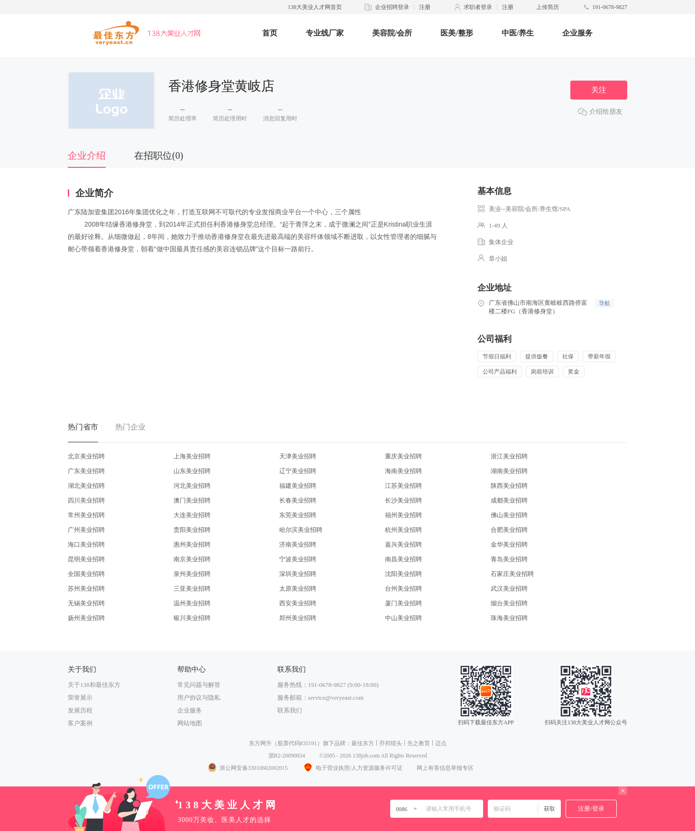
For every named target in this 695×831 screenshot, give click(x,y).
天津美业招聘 (297, 456)
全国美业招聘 (86, 573)
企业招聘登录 (392, 7)
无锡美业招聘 (86, 603)
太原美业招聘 (297, 588)
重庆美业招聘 (403, 456)
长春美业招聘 (297, 500)
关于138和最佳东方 (94, 684)
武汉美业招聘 (509, 588)
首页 (269, 33)
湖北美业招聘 (86, 485)
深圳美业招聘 (297, 573)
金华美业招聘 (509, 544)
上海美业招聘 (192, 456)
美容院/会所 (392, 33)
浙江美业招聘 (509, 456)
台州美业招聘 (403, 588)
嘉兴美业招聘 (403, 544)
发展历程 (80, 710)
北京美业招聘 (86, 456)
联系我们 (289, 710)
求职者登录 (478, 7)
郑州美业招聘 (297, 617)
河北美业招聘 (192, 485)
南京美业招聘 (192, 559)
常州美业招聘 (86, 515)
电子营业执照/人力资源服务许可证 (352, 768)
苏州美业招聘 (86, 588)
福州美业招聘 (403, 515)
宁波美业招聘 (297, 559)
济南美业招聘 (297, 544)
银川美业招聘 (192, 617)
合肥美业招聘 (509, 529)
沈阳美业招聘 (403, 573)
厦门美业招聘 (403, 603)
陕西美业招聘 (509, 485)
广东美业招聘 (86, 471)
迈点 (441, 743)
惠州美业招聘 (192, 544)
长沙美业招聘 (403, 500)
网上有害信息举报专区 (445, 768)
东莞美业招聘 (297, 515)
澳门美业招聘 (192, 500)
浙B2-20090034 (286, 755)
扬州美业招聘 (86, 617)
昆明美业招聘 (86, 559)
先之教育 (418, 743)
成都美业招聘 (509, 500)
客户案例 (80, 723)
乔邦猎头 (390, 743)
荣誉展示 (80, 697)
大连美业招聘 (192, 515)
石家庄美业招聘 (512, 573)
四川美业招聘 (86, 500)
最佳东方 (362, 743)
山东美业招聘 (192, 471)
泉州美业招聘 (192, 573)
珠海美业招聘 (509, 617)
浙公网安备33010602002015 (247, 768)
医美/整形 (456, 33)
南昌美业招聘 (403, 559)
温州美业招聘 (192, 603)
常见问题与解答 (198, 684)
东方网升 (260, 743)
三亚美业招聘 (192, 588)
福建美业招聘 (297, 485)
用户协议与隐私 (198, 697)
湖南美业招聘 (509, 471)
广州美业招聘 (86, 529)
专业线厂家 (325, 33)
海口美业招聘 (86, 544)
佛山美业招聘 (509, 515)
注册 (424, 7)
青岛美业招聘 (509, 559)
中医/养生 (518, 33)
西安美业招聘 (297, 603)
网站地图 (189, 723)
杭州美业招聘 (403, 529)
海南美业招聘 (403, 471)
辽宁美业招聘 (297, 471)
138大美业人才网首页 (315, 7)
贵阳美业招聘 (192, 529)
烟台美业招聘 (509, 603)
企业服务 (577, 33)
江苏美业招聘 (403, 485)
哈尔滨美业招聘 (300, 529)
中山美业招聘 (403, 617)
